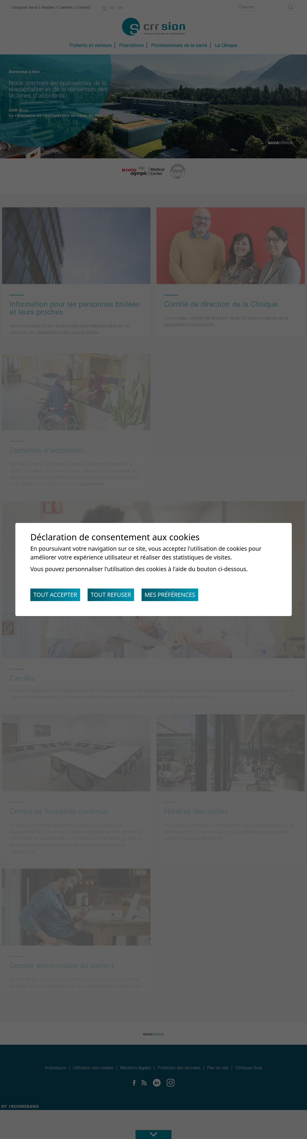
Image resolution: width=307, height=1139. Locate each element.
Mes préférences (177, 596)
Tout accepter (56, 596)
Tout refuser (115, 596)
